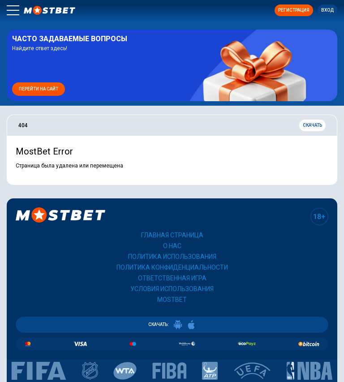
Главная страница (172, 235)
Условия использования (172, 288)
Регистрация (294, 10)
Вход (327, 10)
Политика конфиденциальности (172, 267)
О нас (172, 245)
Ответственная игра (172, 278)
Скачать (312, 125)
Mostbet (172, 299)
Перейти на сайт (38, 88)
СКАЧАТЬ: (172, 324)
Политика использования (172, 256)
